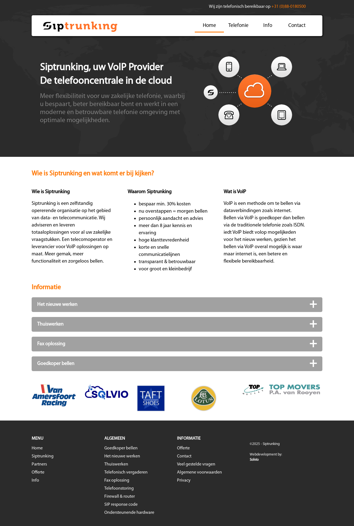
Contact (296, 25)
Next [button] (326, 398)
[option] (177, 398)
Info (267, 25)
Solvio (254, 460)
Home (209, 25)
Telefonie (238, 25)
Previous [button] (27, 398)
